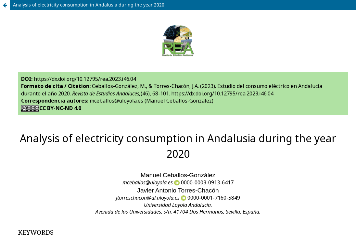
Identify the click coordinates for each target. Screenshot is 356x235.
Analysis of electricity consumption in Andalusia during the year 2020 (88, 5)
